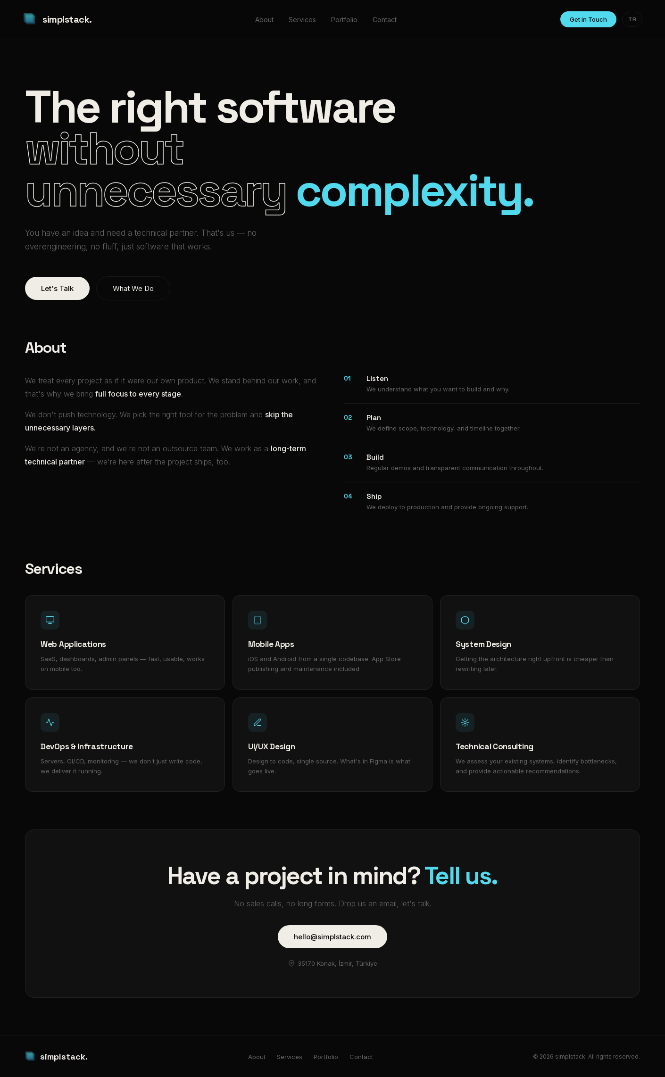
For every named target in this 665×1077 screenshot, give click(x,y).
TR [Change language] (632, 19)
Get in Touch (588, 19)
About (264, 20)
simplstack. (57, 19)
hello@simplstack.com (332, 936)
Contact (385, 20)
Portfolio (344, 20)
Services (302, 20)
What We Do (133, 288)
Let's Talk (57, 288)
